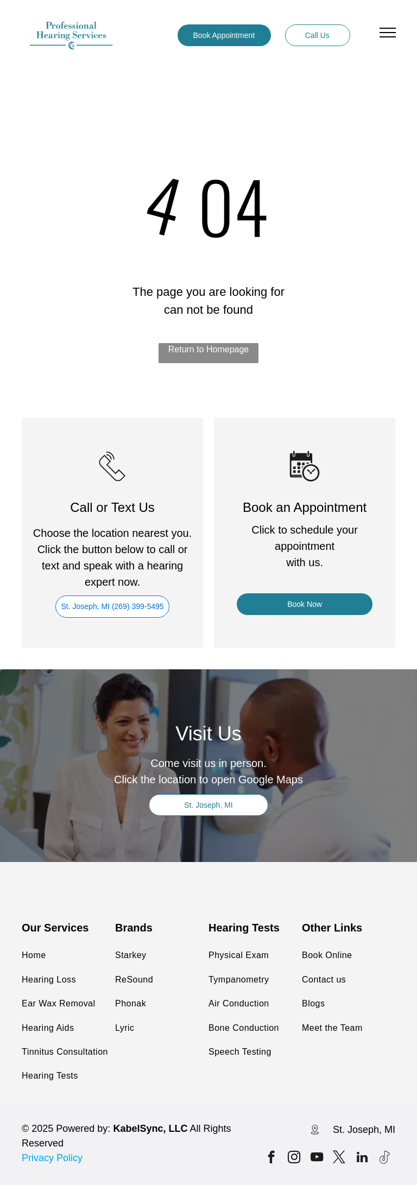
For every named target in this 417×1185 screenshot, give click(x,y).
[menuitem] (76, 955)
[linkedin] (361, 1158)
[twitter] (339, 1158)
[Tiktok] (384, 1158)
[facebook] (271, 1158)
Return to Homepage (208, 349)
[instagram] (294, 1158)
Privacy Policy (52, 1157)
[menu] (388, 32)
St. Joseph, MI (364, 1129)
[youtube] (316, 1158)
